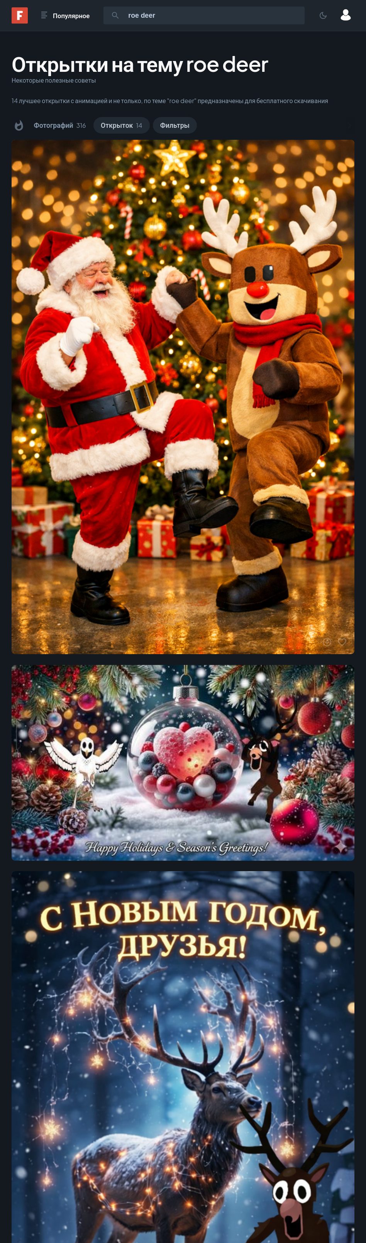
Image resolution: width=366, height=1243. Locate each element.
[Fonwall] (20, 21)
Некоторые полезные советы (54, 80)
